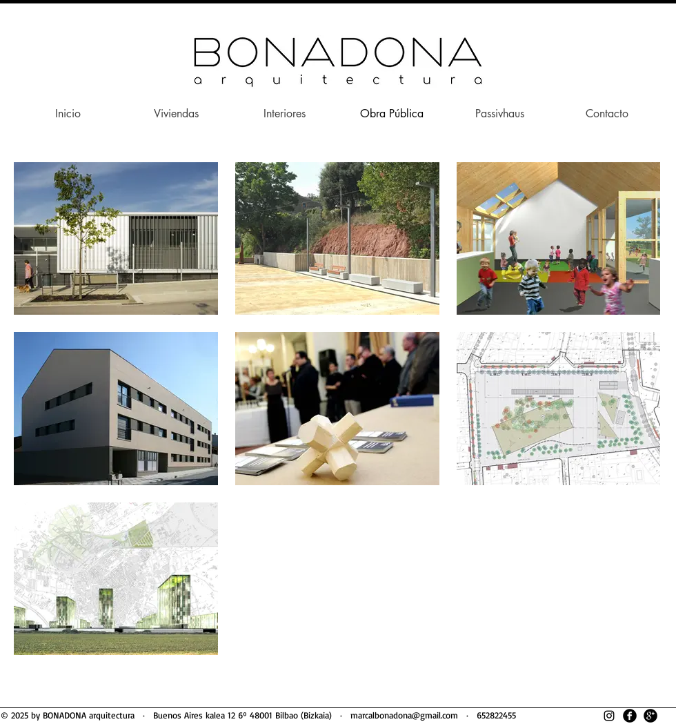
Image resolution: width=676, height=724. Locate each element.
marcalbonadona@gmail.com (404, 715)
